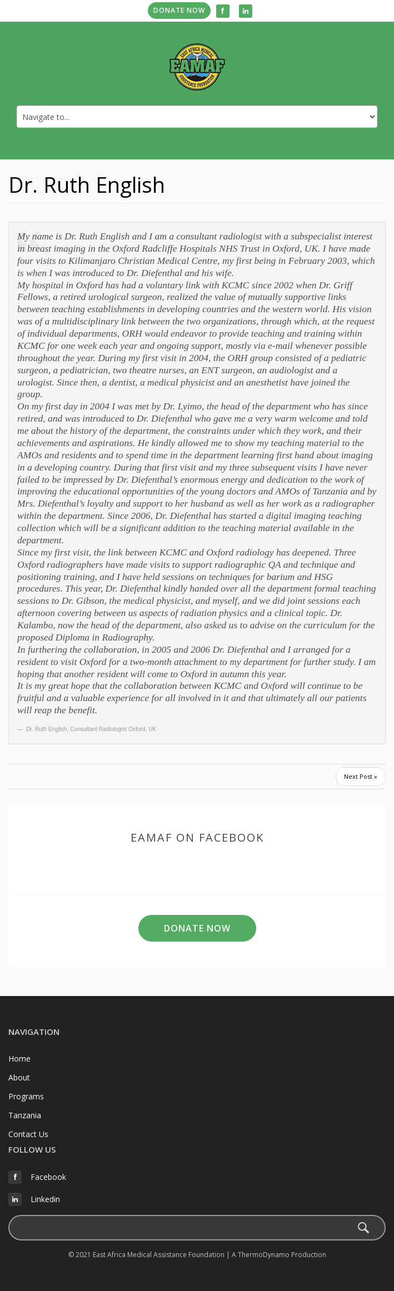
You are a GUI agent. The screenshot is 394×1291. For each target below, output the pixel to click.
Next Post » (360, 776)
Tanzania (24, 1115)
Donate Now (179, 10)
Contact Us (28, 1134)
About (19, 1077)
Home (19, 1058)
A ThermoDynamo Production (279, 1254)
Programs (26, 1096)
